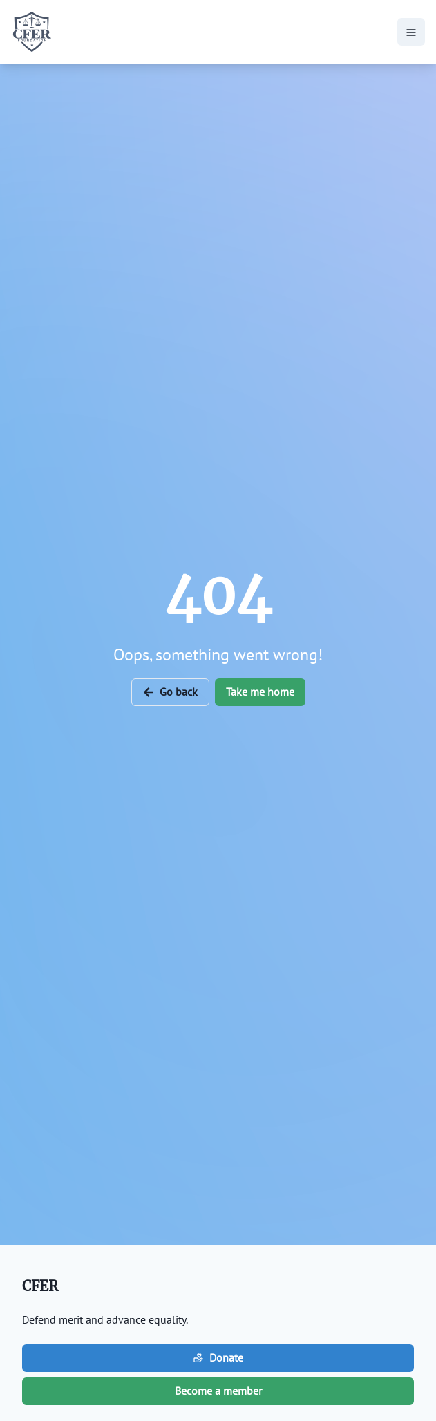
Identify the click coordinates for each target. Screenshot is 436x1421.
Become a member (218, 1391)
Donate (218, 1357)
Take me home (260, 691)
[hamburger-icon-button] (411, 32)
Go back (170, 691)
